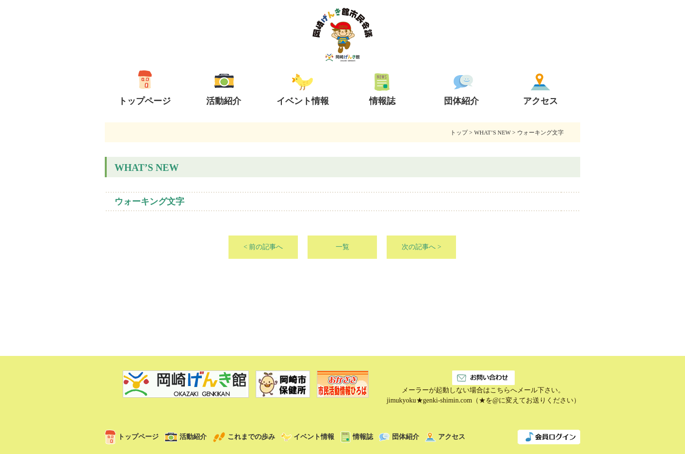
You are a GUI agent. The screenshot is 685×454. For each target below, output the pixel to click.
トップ (459, 132)
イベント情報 (307, 436)
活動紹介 (185, 436)
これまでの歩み (243, 436)
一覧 (342, 247)
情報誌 (356, 436)
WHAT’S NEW (492, 132)
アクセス (445, 436)
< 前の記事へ (263, 247)
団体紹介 (399, 436)
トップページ (132, 436)
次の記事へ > (421, 247)
